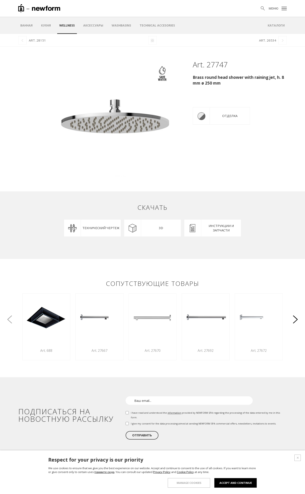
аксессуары (93, 25)
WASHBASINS (121, 25)
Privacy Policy (162, 490)
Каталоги (276, 25)
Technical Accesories (157, 25)
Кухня (46, 25)
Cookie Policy (185, 490)
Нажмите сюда (104, 490)
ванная (26, 25)
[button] (295, 317)
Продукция (183, 462)
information (174, 412)
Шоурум (204, 462)
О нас (166, 462)
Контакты (277, 462)
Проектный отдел (230, 462)
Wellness (67, 25)
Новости (257, 462)
